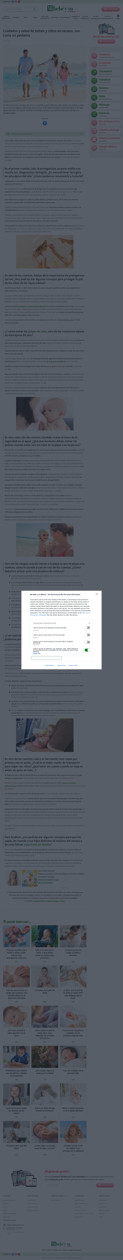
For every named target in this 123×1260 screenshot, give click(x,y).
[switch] (87, 627)
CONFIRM (46, 658)
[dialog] (61, 630)
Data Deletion (49, 665)
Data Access (61, 665)
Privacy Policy (73, 665)
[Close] (98, 595)
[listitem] (61, 623)
